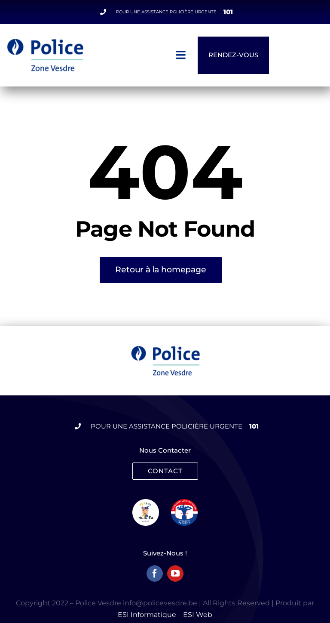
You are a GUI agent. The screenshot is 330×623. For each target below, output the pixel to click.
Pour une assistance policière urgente (166, 12)
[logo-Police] (165, 349)
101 (228, 12)
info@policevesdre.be (160, 603)
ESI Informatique (147, 615)
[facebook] (155, 573)
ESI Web (197, 615)
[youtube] (175, 573)
